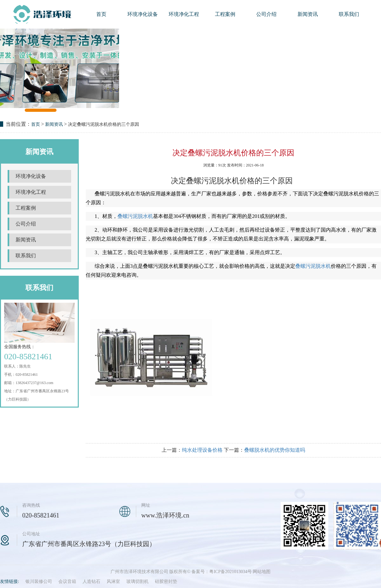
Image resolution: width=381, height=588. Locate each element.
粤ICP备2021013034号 (230, 571)
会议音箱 (67, 581)
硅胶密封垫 (166, 581)
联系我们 (349, 14)
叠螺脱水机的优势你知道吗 (274, 450)
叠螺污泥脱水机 (135, 216)
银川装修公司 (38, 581)
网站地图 (262, 571)
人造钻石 (91, 581)
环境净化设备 (142, 14)
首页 (101, 14)
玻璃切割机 (137, 581)
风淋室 (113, 581)
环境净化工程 (184, 14)
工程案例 (225, 14)
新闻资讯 (307, 14)
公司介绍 (266, 14)
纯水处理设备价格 (202, 450)
